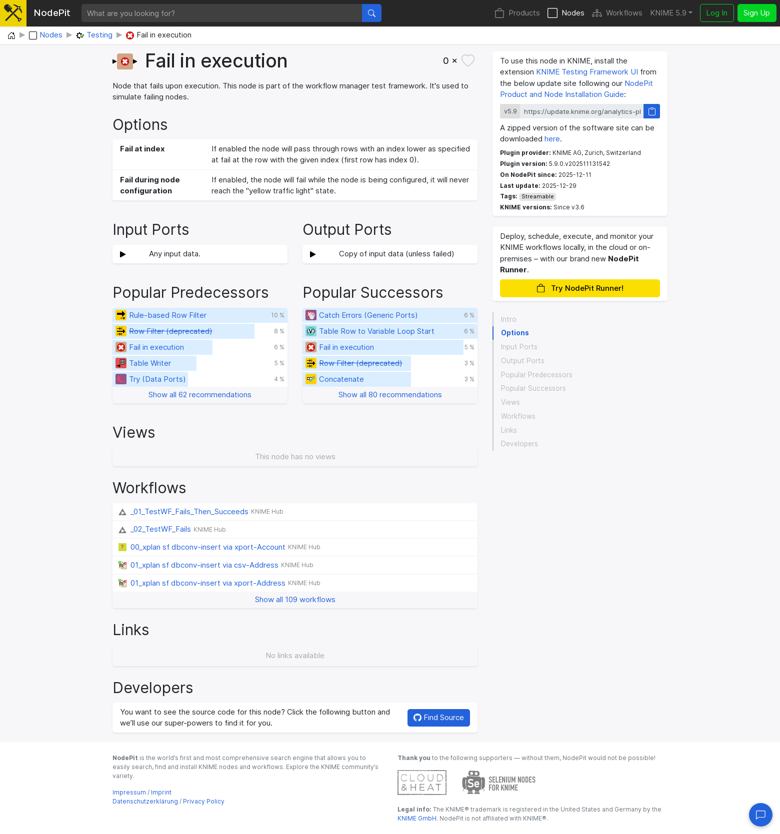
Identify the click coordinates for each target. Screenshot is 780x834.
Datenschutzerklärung (145, 801)
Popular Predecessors (536, 375)
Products (517, 13)
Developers (519, 444)
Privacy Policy (203, 801)
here (552, 138)
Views (510, 402)
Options (515, 333)
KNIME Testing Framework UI (587, 71)
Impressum (129, 792)
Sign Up (757, 12)
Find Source (439, 717)
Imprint (161, 792)
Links (509, 430)
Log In (717, 12)
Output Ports (522, 361)
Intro (508, 319)
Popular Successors (533, 388)
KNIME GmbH (417, 818)
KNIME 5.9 (668, 12)
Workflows (617, 13)
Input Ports (519, 347)
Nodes (566, 13)
